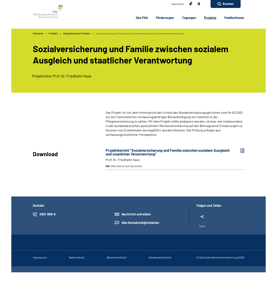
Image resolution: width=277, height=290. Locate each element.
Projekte (53, 33)
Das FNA (142, 18)
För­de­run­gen (165, 18)
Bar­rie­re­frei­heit (116, 257)
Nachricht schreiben (136, 214)
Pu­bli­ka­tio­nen (234, 18)
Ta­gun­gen (189, 18)
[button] (226, 4)
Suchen (228, 4)
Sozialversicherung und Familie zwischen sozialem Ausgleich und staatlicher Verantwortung (139, 33)
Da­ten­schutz (77, 257)
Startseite (38, 33)
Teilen (202, 226)
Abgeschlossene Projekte (76, 33)
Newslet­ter (178, 3)
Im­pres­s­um (40, 257)
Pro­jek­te (210, 18)
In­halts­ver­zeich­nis (160, 257)
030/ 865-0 (47, 214)
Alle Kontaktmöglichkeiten (140, 223)
